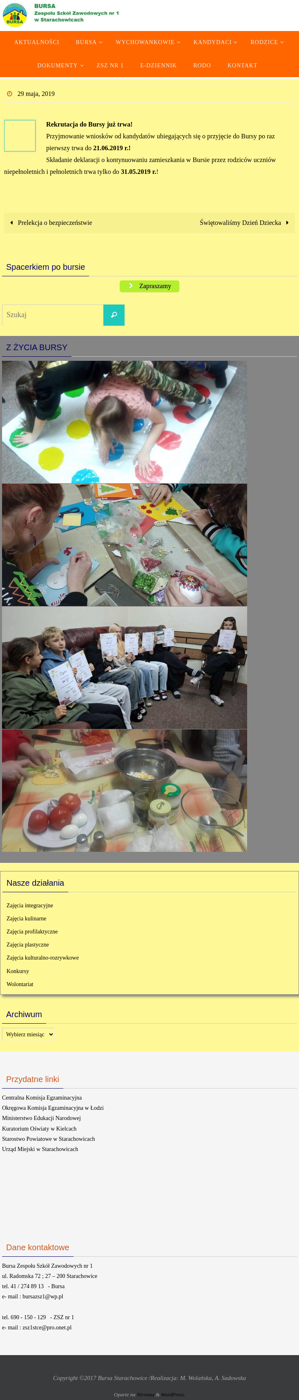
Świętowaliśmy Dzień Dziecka (246, 222)
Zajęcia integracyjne (30, 905)
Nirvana (145, 1394)
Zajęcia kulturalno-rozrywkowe (43, 958)
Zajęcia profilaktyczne (32, 932)
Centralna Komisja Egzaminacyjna (42, 1098)
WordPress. (173, 1394)
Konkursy (18, 971)
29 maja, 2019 (36, 93)
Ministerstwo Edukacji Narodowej (41, 1118)
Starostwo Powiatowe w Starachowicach (48, 1139)
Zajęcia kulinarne (27, 919)
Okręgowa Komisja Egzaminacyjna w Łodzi (53, 1108)
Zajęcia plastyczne (28, 945)
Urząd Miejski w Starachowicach (40, 1149)
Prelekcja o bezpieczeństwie (49, 222)
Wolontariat (20, 984)
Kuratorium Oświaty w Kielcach (39, 1129)
